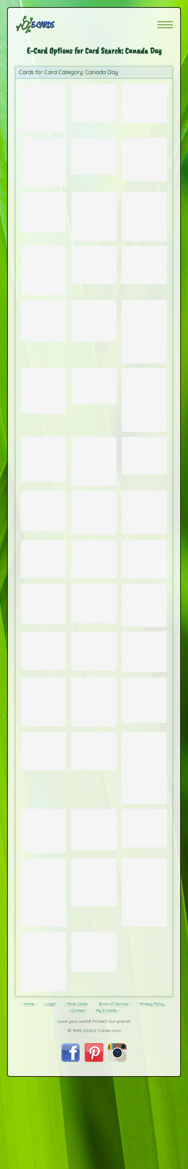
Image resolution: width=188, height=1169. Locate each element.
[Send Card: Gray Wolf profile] (144, 555)
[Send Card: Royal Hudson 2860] (94, 818)
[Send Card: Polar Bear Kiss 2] (144, 226)
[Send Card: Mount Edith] (144, 430)
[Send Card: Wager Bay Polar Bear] (94, 964)
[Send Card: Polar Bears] (144, 354)
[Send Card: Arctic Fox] (43, 166)
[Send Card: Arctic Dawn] (43, 655)
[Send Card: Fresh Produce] (94, 342)
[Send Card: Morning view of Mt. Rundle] (144, 280)
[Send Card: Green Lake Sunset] (144, 492)
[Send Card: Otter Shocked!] (43, 221)
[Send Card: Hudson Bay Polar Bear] (144, 837)
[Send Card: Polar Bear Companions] (43, 420)
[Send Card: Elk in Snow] (43, 708)
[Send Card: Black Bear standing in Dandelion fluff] (144, 974)
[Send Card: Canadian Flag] (43, 342)
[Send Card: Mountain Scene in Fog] (94, 280)
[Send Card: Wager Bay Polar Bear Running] (94, 653)
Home (29, 1103)
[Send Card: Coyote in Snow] (144, 904)
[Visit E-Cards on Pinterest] (94, 1160)
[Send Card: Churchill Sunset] (94, 226)
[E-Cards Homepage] (46, 24)
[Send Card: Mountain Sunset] (43, 606)
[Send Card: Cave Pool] (94, 159)
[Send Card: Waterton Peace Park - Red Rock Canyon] (43, 906)
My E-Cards (106, 1110)
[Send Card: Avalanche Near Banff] (43, 1053)
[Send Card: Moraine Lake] (43, 553)
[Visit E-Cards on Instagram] (117, 1160)
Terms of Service (113, 1103)
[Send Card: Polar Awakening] (94, 498)
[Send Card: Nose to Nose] (94, 555)
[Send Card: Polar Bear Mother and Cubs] (144, 604)
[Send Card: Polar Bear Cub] (94, 906)
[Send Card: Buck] (43, 496)
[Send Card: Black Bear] (144, 657)
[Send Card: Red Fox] (43, 763)
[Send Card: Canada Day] (43, 107)
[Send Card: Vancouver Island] (94, 708)
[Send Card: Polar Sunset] (94, 606)
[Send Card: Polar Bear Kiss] (43, 286)
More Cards (77, 1103)
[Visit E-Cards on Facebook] (70, 1160)
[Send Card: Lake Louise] (94, 101)
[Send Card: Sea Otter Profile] (144, 163)
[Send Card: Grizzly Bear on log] (43, 818)
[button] (165, 24)
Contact (78, 1110)
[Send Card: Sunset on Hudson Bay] (94, 764)
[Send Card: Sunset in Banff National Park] (43, 974)
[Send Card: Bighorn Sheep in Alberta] (94, 1042)
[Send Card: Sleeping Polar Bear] (144, 762)
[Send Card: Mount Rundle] (144, 101)
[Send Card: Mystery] (144, 709)
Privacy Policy (152, 1103)
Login (50, 1103)
